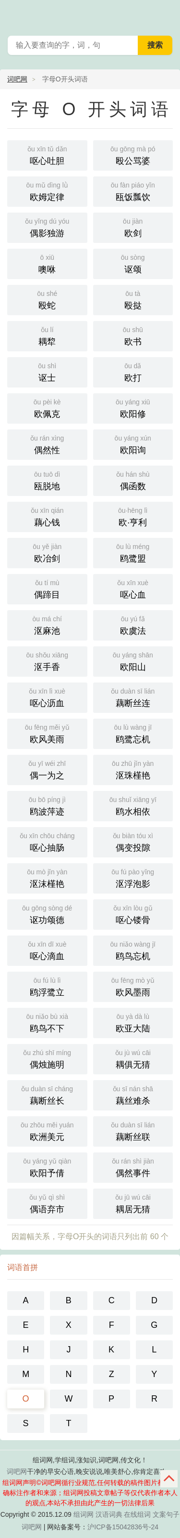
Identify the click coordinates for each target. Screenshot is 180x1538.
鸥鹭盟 (133, 552)
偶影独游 (47, 226)
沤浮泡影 (133, 877)
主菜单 (166, 14)
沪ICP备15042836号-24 (122, 1527)
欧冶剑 (47, 552)
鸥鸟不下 (47, 1022)
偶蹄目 (47, 588)
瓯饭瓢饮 (133, 190)
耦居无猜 (133, 1202)
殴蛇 (47, 299)
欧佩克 (47, 407)
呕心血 (133, 588)
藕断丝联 (133, 1130)
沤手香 (47, 660)
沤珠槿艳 (133, 769)
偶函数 (133, 479)
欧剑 (133, 226)
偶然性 (47, 443)
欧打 (133, 371)
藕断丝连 (133, 696)
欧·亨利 (133, 516)
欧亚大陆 (133, 1022)
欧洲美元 (47, 1130)
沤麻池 (47, 624)
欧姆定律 (47, 190)
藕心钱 (47, 516)
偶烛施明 (47, 1058)
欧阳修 (133, 407)
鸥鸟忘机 (133, 949)
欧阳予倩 (47, 1166)
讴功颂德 (47, 913)
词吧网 (17, 79)
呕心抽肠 (47, 841)
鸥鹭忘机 (133, 733)
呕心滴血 (47, 949)
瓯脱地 (47, 479)
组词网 (83, 1514)
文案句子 (166, 1514)
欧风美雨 (47, 733)
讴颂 (133, 263)
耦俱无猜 (133, 1058)
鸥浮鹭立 (47, 986)
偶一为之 (47, 769)
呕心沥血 (47, 696)
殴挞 (133, 299)
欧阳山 (133, 660)
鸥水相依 (133, 805)
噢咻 (47, 263)
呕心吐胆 (47, 154)
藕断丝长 (47, 1094)
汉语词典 (109, 1514)
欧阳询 (133, 443)
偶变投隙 (133, 841)
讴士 (47, 371)
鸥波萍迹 (47, 805)
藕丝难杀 (133, 1094)
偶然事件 (133, 1166)
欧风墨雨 (133, 986)
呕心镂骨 (133, 913)
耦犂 (47, 335)
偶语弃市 (47, 1202)
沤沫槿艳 (47, 877)
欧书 (133, 335)
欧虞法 (133, 624)
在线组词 (137, 1514)
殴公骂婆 (133, 154)
